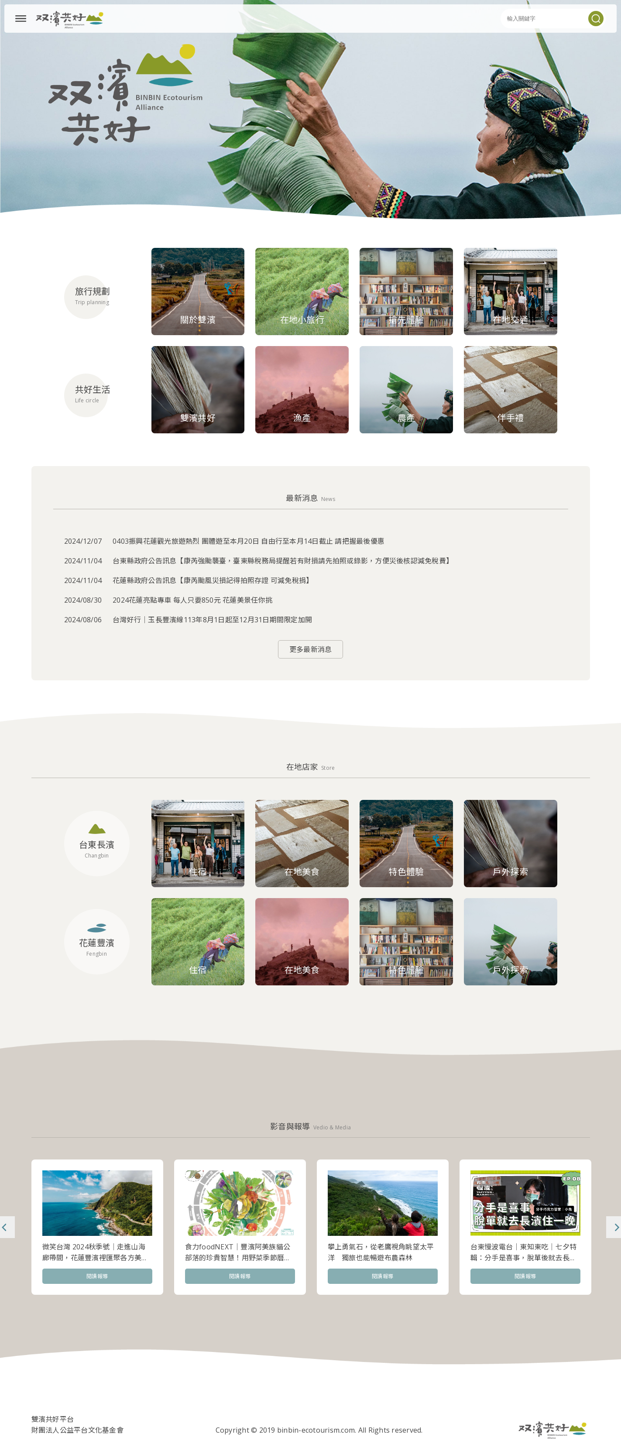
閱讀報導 (97, 1276)
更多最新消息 (310, 649)
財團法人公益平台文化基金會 (77, 1430)
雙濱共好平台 (52, 1419)
